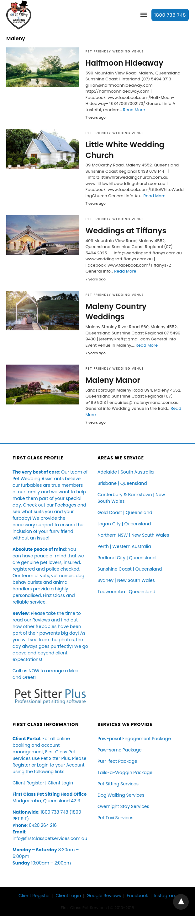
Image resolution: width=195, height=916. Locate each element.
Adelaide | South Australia (125, 472)
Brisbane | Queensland (122, 483)
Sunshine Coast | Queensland (129, 569)
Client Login (60, 783)
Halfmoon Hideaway (124, 63)
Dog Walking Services (120, 795)
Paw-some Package (119, 750)
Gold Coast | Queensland (124, 512)
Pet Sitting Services (118, 784)
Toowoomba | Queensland (126, 591)
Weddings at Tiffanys (126, 230)
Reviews (41, 620)
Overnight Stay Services (123, 806)
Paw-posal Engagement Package (134, 738)
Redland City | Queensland (126, 558)
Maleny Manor (113, 380)
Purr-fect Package (117, 761)
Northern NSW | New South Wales (133, 535)
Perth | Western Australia (124, 546)
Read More (134, 110)
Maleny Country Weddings (116, 311)
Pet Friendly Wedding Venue (115, 51)
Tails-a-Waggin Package (124, 772)
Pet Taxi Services (115, 818)
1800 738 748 (170, 15)
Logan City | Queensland (124, 524)
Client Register (28, 783)
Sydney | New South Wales (126, 580)
